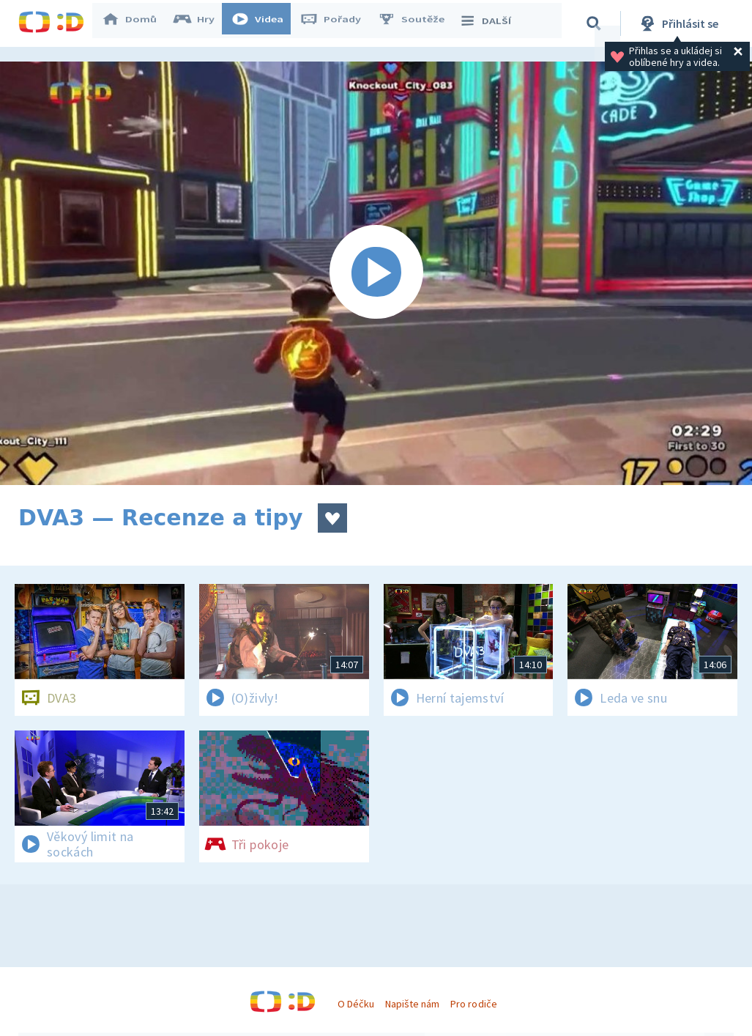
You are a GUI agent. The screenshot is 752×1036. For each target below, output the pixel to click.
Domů (136, 23)
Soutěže (418, 23)
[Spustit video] (376, 273)
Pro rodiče (473, 1003)
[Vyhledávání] (596, 23)
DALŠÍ (491, 23)
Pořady (337, 23)
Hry (201, 23)
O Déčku (356, 1003)
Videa (264, 23)
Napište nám (412, 1003)
